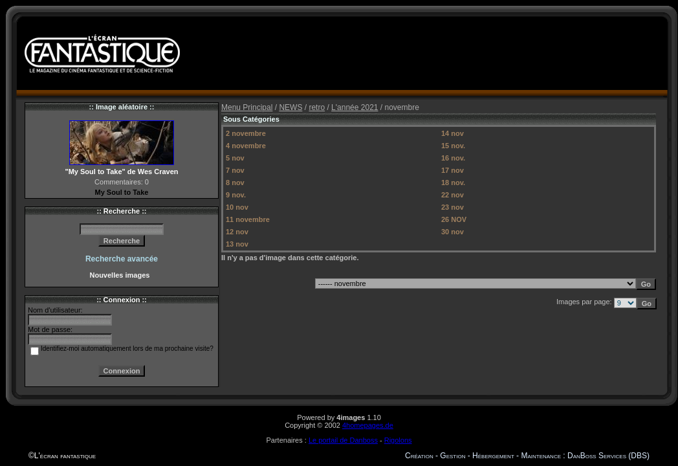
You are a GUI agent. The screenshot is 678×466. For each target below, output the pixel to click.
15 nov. (453, 146)
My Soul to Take (122, 192)
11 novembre (248, 219)
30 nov (452, 232)
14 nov (452, 133)
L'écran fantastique (65, 455)
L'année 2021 (354, 107)
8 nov (235, 182)
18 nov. (453, 182)
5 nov (235, 158)
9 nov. (236, 195)
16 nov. (453, 158)
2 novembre (246, 133)
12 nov (237, 232)
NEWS (290, 107)
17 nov (452, 170)
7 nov (235, 170)
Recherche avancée (121, 258)
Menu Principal (246, 107)
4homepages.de (367, 425)
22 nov (452, 195)
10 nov (237, 207)
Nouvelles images (121, 275)
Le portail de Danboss (343, 440)
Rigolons (398, 440)
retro (317, 107)
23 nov (452, 207)
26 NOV (453, 219)
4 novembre (246, 146)
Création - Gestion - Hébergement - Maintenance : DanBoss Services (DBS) (527, 455)
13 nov (237, 244)
